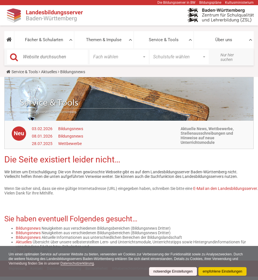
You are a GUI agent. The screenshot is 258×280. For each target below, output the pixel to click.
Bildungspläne (210, 3)
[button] (9, 39)
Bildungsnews (70, 128)
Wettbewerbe (70, 143)
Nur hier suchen (227, 57)
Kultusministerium (239, 3)
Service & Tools (164, 39)
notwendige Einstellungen (173, 271)
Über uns (223, 39)
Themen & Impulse (104, 39)
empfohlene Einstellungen (222, 271)
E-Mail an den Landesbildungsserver (225, 188)
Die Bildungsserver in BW (176, 3)
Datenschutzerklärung (77, 263)
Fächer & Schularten (44, 39)
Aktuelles (49, 71)
